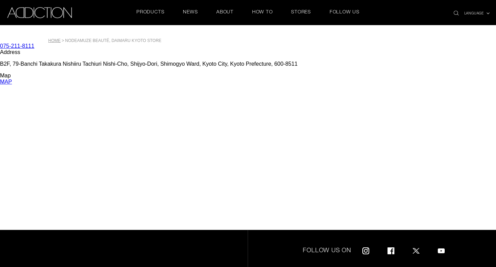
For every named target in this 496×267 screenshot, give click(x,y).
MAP (6, 82)
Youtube (441, 250)
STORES (301, 12)
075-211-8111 (17, 46)
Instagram (365, 250)
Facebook (391, 250)
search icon (456, 11)
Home (54, 40)
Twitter (416, 250)
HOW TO (262, 12)
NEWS (190, 12)
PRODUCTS (150, 12)
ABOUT (225, 12)
